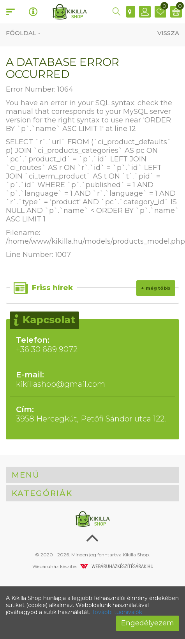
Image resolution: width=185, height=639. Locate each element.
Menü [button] (26, 475)
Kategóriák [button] (42, 493)
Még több (158, 288)
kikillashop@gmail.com (92, 379)
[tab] (92, 475)
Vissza (168, 33)
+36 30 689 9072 (92, 344)
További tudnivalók (117, 612)
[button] (116, 12)
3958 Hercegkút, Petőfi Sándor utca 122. (92, 414)
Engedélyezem (147, 623)
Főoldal (21, 33)
